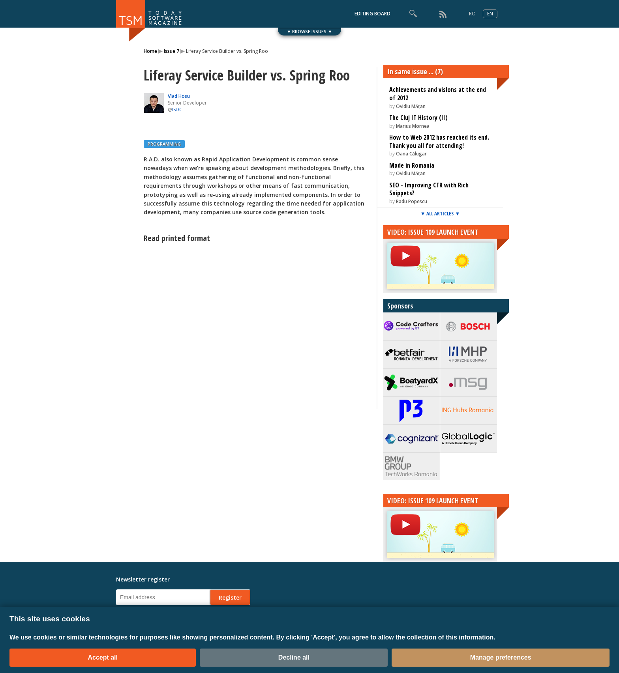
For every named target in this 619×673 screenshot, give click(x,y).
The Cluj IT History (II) (418, 117)
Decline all (294, 657)
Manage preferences (500, 657)
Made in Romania (411, 165)
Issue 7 (171, 51)
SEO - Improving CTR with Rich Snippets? (429, 189)
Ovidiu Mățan (411, 106)
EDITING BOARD (372, 13)
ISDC (177, 109)
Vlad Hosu (179, 96)
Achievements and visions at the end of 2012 (437, 93)
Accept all (103, 657)
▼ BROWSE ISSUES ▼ (309, 31)
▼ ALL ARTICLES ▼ (440, 213)
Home (150, 51)
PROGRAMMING (164, 144)
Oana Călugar (411, 153)
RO (472, 13)
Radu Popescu (411, 201)
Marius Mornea (413, 126)
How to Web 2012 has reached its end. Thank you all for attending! (439, 141)
